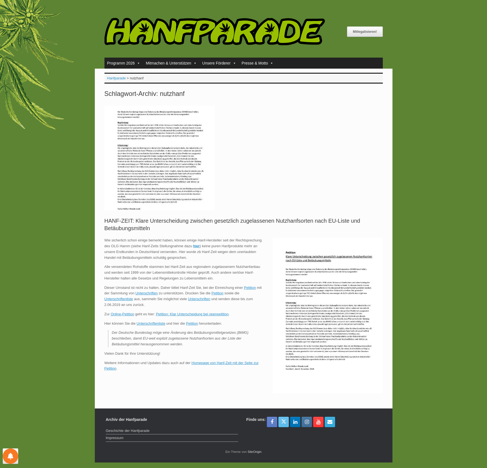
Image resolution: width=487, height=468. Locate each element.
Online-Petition (122, 314)
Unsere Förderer (219, 63)
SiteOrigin (254, 451)
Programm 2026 (123, 63)
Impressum (114, 438)
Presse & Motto (258, 63)
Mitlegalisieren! (365, 32)
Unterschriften (146, 293)
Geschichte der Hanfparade (128, 431)
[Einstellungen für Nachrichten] (10, 456)
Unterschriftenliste (118, 299)
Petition (250, 288)
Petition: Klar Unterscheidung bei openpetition (192, 314)
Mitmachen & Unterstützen (171, 63)
